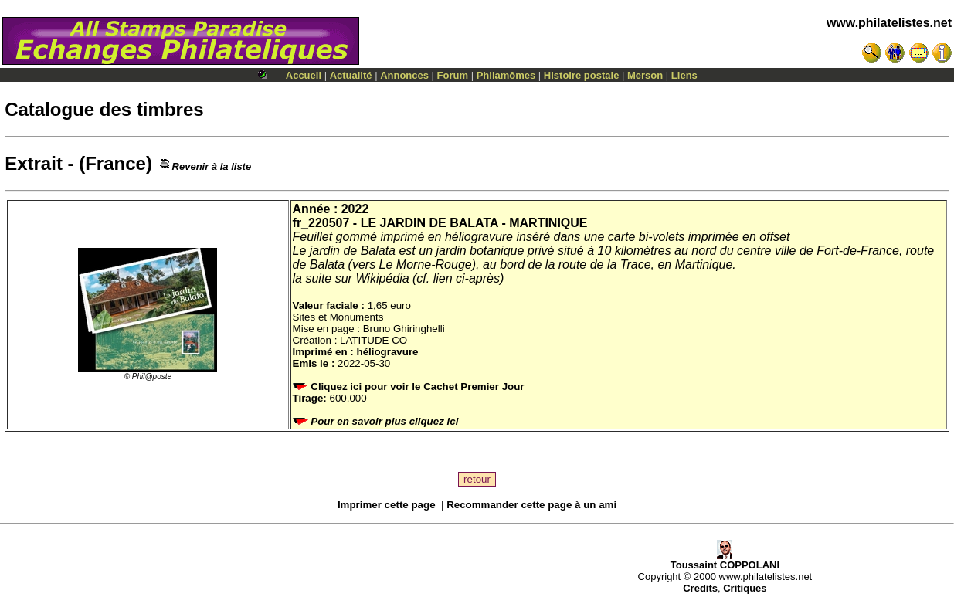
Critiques (744, 588)
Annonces (404, 75)
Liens (684, 75)
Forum (452, 75)
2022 (355, 208)
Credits (700, 588)
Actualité (351, 75)
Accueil (303, 75)
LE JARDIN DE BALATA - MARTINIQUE (474, 222)
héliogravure (388, 352)
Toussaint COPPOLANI (725, 560)
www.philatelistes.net (889, 22)
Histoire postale (582, 75)
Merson (645, 75)
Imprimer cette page (387, 505)
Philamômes (506, 75)
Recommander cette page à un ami (531, 505)
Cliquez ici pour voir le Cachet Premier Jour (410, 386)
